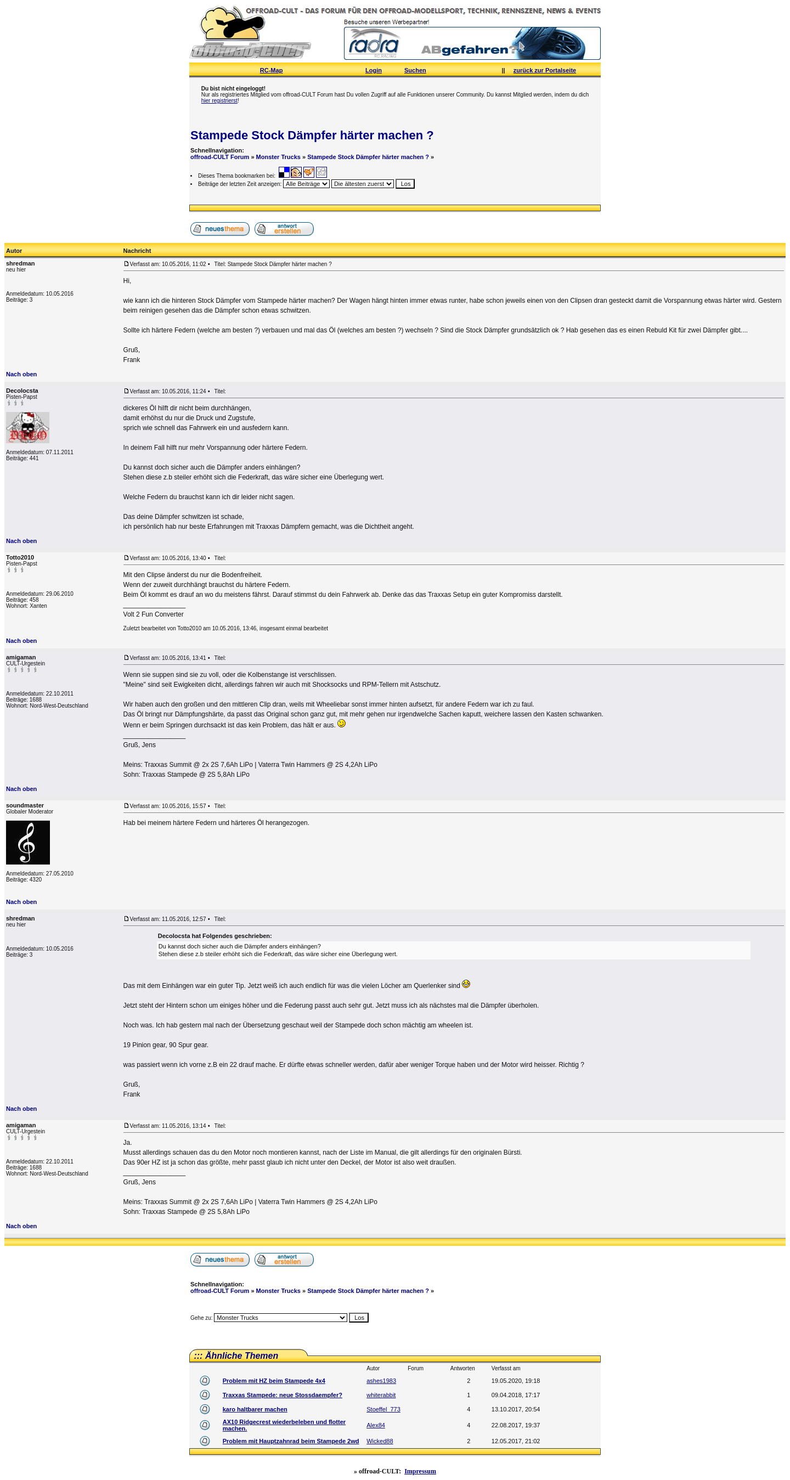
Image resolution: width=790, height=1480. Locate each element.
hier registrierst (219, 101)
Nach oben (21, 374)
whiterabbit (381, 1395)
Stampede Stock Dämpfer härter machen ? (312, 135)
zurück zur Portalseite (545, 70)
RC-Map (271, 70)
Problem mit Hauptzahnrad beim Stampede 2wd (291, 1441)
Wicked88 (379, 1441)
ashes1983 (381, 1380)
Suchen (415, 70)
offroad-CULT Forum (219, 157)
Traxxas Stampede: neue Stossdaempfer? (282, 1395)
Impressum (420, 1471)
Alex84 (375, 1425)
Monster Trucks (278, 157)
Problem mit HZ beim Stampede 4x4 (274, 1380)
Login (373, 70)
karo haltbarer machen (255, 1409)
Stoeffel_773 (383, 1409)
